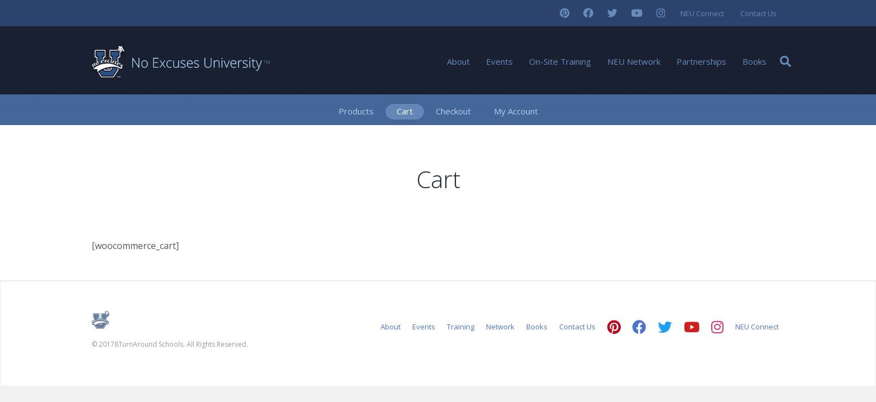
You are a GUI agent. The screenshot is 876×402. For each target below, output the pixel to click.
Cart (405, 111)
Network (500, 327)
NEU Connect (702, 13)
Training (460, 327)
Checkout (453, 111)
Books (754, 61)
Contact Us (758, 13)
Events (499, 61)
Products (356, 111)
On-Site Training (560, 61)
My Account (516, 111)
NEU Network (633, 61)
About (458, 61)
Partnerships (701, 61)
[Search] (785, 61)
